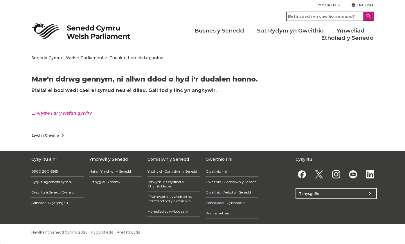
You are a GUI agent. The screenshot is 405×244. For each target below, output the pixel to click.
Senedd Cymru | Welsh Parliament (67, 57)
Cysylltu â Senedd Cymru (52, 192)
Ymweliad (350, 30)
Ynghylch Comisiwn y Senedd (172, 171)
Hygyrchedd (102, 232)
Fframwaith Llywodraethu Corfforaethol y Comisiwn (169, 198)
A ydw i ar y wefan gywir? (61, 113)
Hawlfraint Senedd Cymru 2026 (59, 232)
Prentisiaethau (218, 213)
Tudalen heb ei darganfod (136, 57)
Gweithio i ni (216, 171)
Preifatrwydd (128, 232)
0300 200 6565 (44, 171)
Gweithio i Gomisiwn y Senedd (231, 182)
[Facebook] (302, 174)
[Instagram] (336, 174)
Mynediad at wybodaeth (167, 211)
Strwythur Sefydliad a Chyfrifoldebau (165, 184)
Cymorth (328, 5)
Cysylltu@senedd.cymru (51, 182)
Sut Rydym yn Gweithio (290, 30)
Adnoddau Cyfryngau (49, 202)
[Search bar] (330, 16)
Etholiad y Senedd (347, 38)
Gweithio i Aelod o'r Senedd (228, 192)
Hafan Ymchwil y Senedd (110, 171)
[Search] (369, 16)
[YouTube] (353, 174)
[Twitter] (318, 174)
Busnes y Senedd (219, 30)
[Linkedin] (370, 174)
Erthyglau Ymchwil (105, 182)
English (362, 5)
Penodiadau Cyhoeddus (225, 202)
